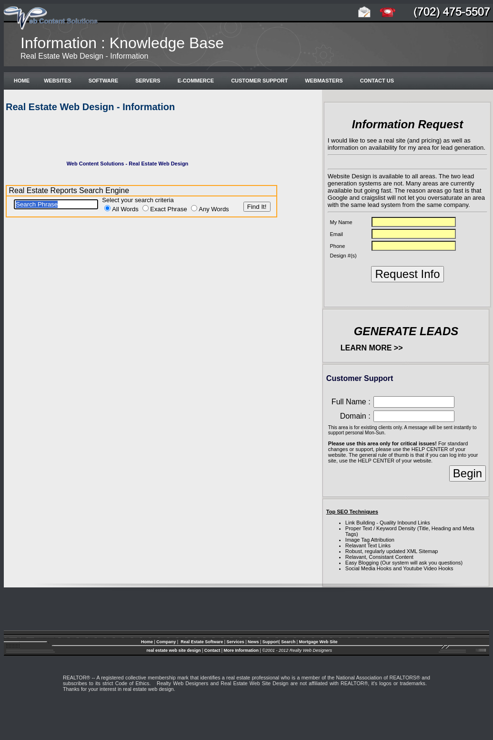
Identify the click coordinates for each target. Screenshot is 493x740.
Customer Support (258, 80)
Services (235, 641)
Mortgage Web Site (318, 641)
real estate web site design (173, 650)
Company (166, 641)
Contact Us (375, 80)
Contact (212, 650)
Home (20, 80)
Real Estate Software (202, 641)
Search (288, 641)
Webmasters (322, 80)
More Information (241, 650)
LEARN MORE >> (372, 348)
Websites (57, 80)
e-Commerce (194, 80)
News (253, 641)
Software (102, 80)
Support (270, 641)
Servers (146, 80)
